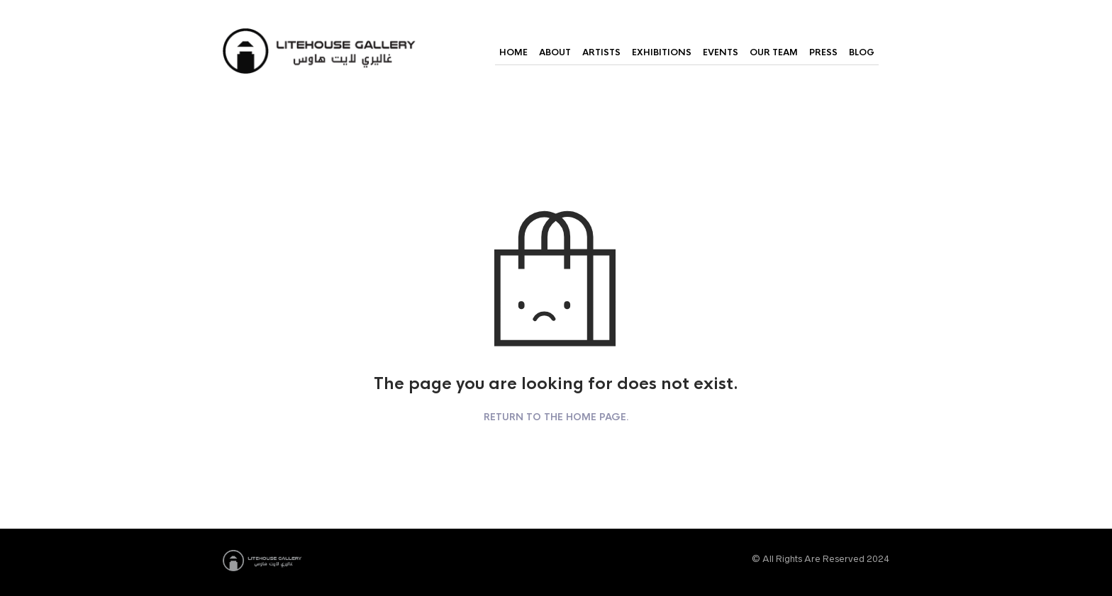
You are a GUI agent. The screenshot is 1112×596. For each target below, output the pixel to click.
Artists (601, 52)
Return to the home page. (556, 417)
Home (513, 52)
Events (720, 52)
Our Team (774, 52)
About (555, 52)
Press (823, 52)
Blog (861, 52)
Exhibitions (661, 52)
